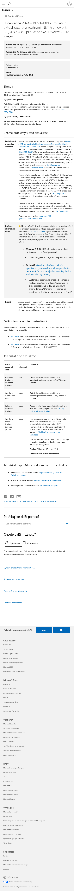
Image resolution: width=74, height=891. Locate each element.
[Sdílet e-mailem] (17, 496)
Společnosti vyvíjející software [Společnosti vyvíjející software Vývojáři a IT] (13, 839)
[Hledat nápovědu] (9, 3)
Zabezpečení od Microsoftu (15, 591)
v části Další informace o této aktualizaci (45, 433)
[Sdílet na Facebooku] (6, 496)
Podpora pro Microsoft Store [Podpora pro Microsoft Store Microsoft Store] (12, 693)
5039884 (15, 336)
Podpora (6, 9)
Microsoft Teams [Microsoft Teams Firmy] (9, 799)
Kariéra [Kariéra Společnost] (5, 856)
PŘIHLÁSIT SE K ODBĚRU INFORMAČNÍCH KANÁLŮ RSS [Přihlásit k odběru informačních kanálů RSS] (32, 501)
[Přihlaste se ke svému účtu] (69, 3)
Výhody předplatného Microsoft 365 (19, 567)
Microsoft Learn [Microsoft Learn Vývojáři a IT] (8, 816)
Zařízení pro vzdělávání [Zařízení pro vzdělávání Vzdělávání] (11, 728)
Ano (44, 630)
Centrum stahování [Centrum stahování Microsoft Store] (9, 689)
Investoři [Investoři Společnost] (6, 869)
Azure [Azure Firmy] (5, 777)
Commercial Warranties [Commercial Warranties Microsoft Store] (11, 711)
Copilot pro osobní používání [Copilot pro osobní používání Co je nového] (13, 662)
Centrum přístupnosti (13, 602)
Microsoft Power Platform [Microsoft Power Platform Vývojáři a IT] (12, 834)
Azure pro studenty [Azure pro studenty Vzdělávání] (9, 755)
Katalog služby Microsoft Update (47, 409)
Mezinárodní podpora (49, 485)
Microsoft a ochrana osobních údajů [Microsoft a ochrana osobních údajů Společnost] (15, 865)
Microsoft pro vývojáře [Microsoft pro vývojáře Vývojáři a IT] (10, 812)
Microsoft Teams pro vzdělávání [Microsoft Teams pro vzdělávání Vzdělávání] (14, 733)
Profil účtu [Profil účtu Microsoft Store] (6, 684)
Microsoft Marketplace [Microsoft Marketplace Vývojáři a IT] (11, 830)
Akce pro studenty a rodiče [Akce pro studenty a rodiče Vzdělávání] (12, 751)
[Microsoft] (37, 2)
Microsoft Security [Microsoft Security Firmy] (9, 772)
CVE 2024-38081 (25, 152)
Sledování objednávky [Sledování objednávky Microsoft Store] (10, 702)
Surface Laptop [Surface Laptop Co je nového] (8, 649)
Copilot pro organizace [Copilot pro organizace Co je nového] (11, 658)
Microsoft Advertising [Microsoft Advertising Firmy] (10, 790)
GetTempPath (58, 193)
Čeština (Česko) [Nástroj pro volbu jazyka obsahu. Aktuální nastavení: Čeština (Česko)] (13, 877)
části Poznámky (53, 165)
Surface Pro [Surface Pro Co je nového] (7, 645)
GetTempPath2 (36, 167)
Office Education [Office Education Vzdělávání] (8, 742)
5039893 (15, 344)
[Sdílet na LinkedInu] (11, 496)
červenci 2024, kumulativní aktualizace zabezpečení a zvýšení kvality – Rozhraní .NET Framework (45, 144)
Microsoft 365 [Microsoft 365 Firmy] (8, 786)
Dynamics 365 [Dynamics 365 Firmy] (8, 781)
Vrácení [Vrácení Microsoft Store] (6, 698)
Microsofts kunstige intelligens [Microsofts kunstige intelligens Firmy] (13, 768)
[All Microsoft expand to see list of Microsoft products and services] (3, 3)
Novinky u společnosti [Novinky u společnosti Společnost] (10, 860)
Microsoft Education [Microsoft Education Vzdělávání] (10, 724)
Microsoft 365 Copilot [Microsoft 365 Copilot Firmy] (10, 795)
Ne (61, 630)
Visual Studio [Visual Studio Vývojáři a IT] (7, 843)
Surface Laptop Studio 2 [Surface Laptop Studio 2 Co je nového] (11, 654)
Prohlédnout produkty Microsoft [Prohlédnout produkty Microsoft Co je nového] (14, 671)
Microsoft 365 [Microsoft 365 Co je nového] (8, 667)
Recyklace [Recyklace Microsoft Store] (6, 707)
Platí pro (9, 36)
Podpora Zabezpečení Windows (47, 480)
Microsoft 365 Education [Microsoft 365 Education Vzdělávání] (11, 737)
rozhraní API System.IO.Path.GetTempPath (34, 217)
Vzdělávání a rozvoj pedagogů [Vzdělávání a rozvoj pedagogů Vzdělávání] (13, 746)
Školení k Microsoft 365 (14, 579)
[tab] (13, 543)
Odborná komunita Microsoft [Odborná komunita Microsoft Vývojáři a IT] (13, 825)
